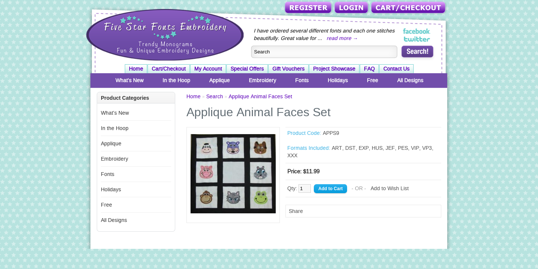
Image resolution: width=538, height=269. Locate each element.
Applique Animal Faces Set (260, 96)
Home (136, 69)
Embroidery (262, 80)
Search (214, 96)
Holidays (338, 80)
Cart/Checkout (409, 8)
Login (352, 8)
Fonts (302, 80)
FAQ (369, 69)
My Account (208, 69)
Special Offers (247, 69)
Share (296, 211)
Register (309, 8)
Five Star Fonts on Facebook (417, 31)
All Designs (410, 80)
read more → (342, 38)
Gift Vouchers (288, 69)
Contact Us (396, 69)
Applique (219, 80)
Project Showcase (334, 69)
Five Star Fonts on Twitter (417, 38)
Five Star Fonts (164, 34)
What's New (129, 80)
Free (372, 80)
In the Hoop (176, 80)
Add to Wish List (390, 188)
